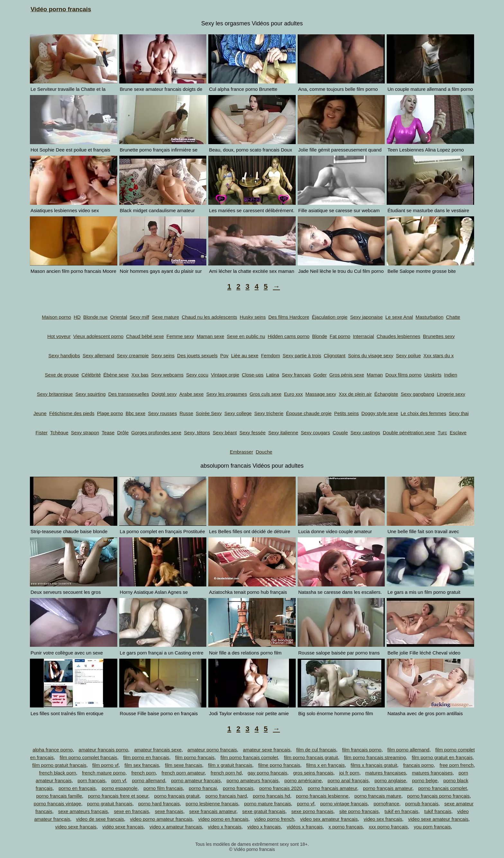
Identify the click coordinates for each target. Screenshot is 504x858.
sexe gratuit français (263, 811)
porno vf (305, 803)
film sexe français (183, 765)
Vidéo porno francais (61, 9)
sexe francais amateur (212, 811)
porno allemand (148, 780)
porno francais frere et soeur (118, 796)
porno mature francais (267, 803)
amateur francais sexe (158, 749)
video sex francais (383, 819)
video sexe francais (75, 826)
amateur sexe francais (267, 749)
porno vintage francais (344, 803)
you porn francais (432, 826)
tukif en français (401, 811)
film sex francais (141, 765)
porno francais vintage (57, 803)
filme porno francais (279, 765)
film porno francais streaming (375, 757)
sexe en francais (131, 811)
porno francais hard (226, 796)
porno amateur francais (196, 780)
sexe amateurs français (83, 811)
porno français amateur (387, 788)
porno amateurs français (253, 780)
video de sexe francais (100, 819)
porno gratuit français (109, 803)
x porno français (345, 826)
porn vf (118, 780)
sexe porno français (312, 811)
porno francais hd (271, 796)
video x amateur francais (175, 826)
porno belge (424, 780)
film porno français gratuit (311, 757)
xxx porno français (388, 826)
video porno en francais (223, 819)
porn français (91, 780)
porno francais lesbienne (322, 796)
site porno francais (359, 811)
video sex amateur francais (329, 819)
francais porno (418, 765)
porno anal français (348, 780)
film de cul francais (316, 749)
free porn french (457, 765)
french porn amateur (183, 773)
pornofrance (386, 803)
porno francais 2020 (280, 788)
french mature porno (103, 773)
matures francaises (385, 773)
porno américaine (303, 780)
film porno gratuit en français (442, 757)
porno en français (77, 788)
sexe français (169, 811)
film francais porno (362, 749)
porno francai (203, 788)
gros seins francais (313, 773)
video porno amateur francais (161, 819)
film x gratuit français (230, 765)
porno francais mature (378, 796)
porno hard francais (159, 803)
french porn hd (226, 773)
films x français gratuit (374, 765)
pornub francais (421, 803)
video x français (264, 826)
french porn (143, 773)
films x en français (325, 765)
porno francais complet (442, 788)
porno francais (238, 788)
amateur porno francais (212, 749)
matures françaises (432, 773)
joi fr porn (349, 773)
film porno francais (195, 757)
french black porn (57, 773)
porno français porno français (438, 796)
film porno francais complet (249, 757)
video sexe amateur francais (438, 819)
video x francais (224, 826)
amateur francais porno (103, 749)
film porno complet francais (88, 757)
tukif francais (437, 811)
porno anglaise (390, 780)
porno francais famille (59, 796)
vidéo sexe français (122, 826)
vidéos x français (305, 826)
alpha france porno (52, 749)
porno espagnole (120, 788)
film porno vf (105, 765)
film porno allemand (408, 749)
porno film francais (163, 788)
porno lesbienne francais (212, 803)
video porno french (274, 819)
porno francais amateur (332, 788)
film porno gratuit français (59, 765)
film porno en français (146, 757)
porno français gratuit (177, 796)
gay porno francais (267, 773)
